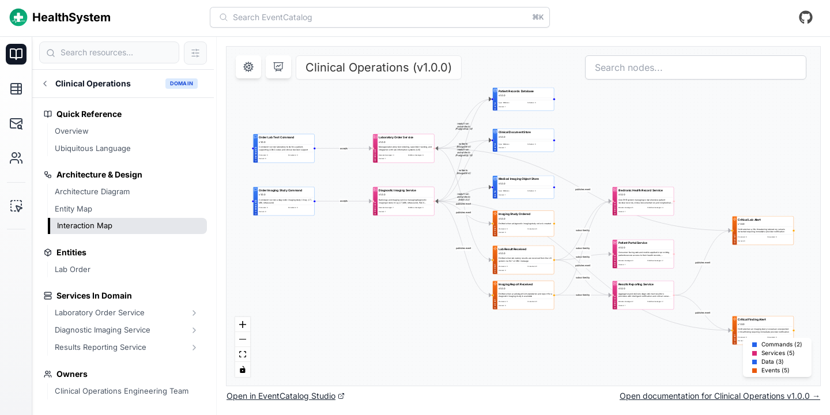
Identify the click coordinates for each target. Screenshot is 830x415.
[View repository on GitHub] (805, 17)
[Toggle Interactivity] (242, 369)
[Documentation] (16, 54)
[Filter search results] (195, 53)
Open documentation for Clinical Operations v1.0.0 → (720, 396)
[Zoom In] (242, 324)
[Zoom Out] (242, 339)
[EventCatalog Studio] (16, 206)
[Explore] (16, 88)
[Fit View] (242, 354)
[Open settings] (248, 66)
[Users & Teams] (16, 158)
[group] (284, 148)
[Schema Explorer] (16, 123)
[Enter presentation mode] (278, 66)
